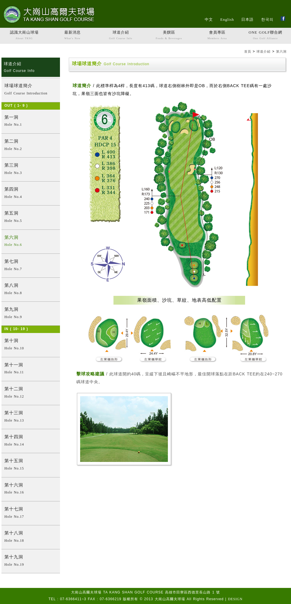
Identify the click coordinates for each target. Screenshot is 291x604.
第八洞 (30, 289)
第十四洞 (30, 441)
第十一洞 (30, 369)
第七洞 (30, 265)
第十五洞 (30, 465)
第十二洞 (30, 393)
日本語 (247, 19)
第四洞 (30, 193)
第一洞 (30, 121)
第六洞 (281, 51)
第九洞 (30, 313)
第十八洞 (30, 537)
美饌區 (169, 35)
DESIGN (235, 599)
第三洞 (30, 169)
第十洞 (30, 344)
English (227, 19)
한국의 (267, 19)
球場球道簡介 (30, 89)
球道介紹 (121, 35)
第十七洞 (30, 513)
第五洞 (30, 217)
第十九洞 (30, 561)
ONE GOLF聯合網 (265, 35)
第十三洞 (30, 417)
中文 (209, 19)
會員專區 (217, 35)
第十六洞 (30, 489)
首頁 (247, 51)
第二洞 (30, 145)
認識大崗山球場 (24, 35)
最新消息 (72, 35)
